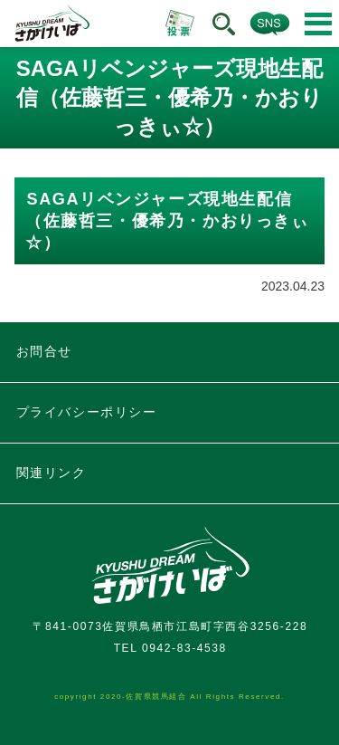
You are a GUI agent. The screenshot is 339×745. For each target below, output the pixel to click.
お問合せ (44, 351)
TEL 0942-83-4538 (170, 648)
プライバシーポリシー (86, 412)
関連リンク (51, 472)
